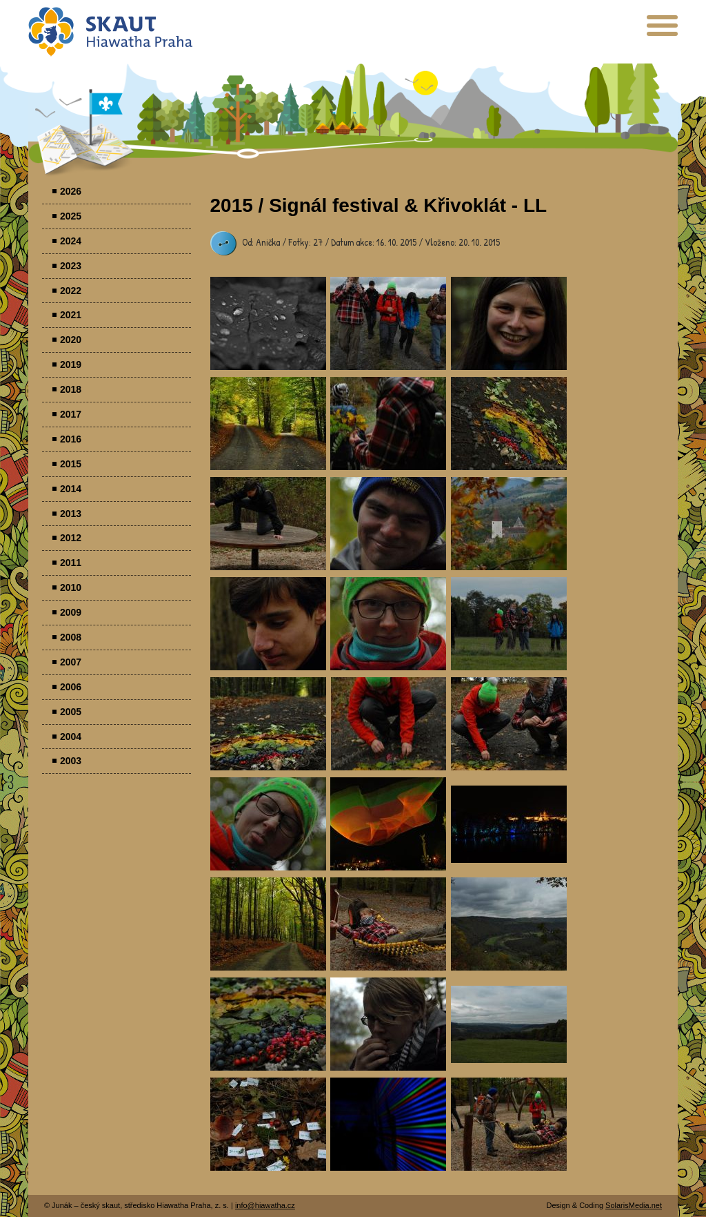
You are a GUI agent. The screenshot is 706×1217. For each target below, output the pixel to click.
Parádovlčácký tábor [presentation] (268, 323)
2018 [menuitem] (70, 389)
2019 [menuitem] (70, 364)
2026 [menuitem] (70, 191)
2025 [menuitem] (70, 216)
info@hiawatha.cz (265, 1205)
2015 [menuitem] (70, 463)
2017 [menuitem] (70, 414)
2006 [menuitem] (70, 686)
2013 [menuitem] (70, 513)
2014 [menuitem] (70, 488)
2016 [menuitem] (70, 439)
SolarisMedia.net (633, 1205)
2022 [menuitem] (70, 290)
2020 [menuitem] (70, 339)
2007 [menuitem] (70, 662)
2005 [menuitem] (70, 711)
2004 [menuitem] (70, 736)
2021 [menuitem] (70, 314)
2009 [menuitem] (70, 612)
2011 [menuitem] (70, 562)
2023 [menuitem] (70, 265)
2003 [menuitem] (70, 760)
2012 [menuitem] (70, 537)
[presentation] (662, 30)
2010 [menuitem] (70, 587)
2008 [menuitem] (70, 637)
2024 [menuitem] (70, 240)
